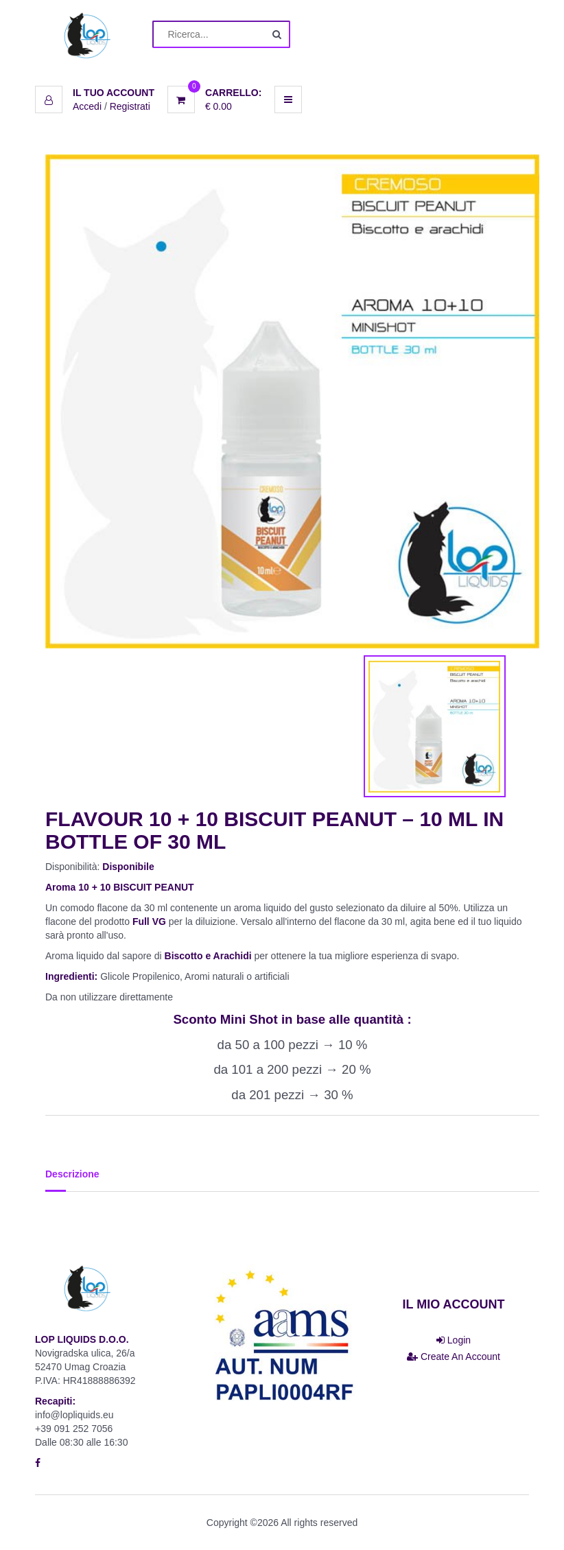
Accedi (87, 106)
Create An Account (453, 1356)
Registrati (130, 106)
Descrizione (72, 1174)
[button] (94, 92)
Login (453, 1340)
